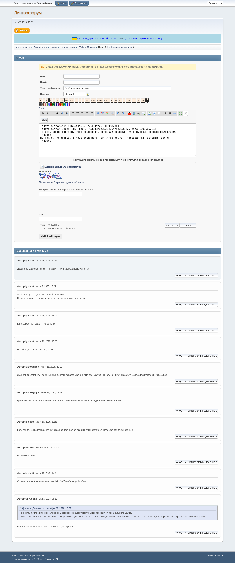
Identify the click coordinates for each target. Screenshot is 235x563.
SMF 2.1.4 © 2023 (20, 555)
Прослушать (45, 182)
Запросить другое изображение (70, 182)
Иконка (44, 94)
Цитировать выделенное (200, 275)
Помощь (210, 555)
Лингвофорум (28, 12)
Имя (42, 76)
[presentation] (67, 205)
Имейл (44, 82)
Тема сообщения (50, 88)
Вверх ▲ (219, 555)
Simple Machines (36, 555)
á (39, 108)
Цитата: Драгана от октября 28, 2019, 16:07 (46, 508)
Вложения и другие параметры (63, 166)
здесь (122, 38)
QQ (179, 275)
